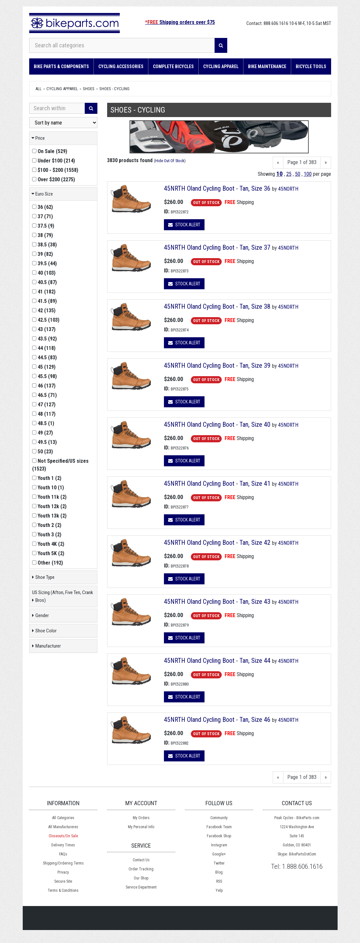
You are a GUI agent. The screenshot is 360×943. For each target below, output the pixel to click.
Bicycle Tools (311, 66)
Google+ (219, 854)
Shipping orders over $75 (180, 22)
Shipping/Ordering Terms (63, 863)
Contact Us (141, 860)
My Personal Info (141, 827)
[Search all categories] (122, 45)
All (38, 88)
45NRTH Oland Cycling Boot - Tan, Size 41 (218, 483)
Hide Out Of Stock (169, 160)
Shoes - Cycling (114, 88)
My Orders (141, 818)
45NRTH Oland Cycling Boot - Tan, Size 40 (218, 424)
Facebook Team (219, 827)
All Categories (63, 818)
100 (308, 174)
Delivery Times (63, 845)
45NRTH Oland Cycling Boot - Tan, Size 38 (218, 306)
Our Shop (141, 878)
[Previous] (278, 163)
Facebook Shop (219, 836)
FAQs (63, 854)
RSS (219, 881)
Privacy (63, 872)
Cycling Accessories (120, 66)
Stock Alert (184, 224)
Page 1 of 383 (302, 162)
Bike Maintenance (267, 66)
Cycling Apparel (221, 66)
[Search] (221, 45)
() (49, 151)
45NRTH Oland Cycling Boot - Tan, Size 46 (218, 719)
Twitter (219, 863)
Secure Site (63, 881)
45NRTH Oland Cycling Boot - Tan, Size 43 (218, 601)
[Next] (325, 163)
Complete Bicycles (173, 66)
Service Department (141, 887)
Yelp (219, 890)
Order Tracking (141, 869)
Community (219, 818)
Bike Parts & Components (61, 66)
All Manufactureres (63, 827)
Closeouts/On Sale (63, 836)
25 (289, 174)
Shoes (88, 88)
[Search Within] (57, 108)
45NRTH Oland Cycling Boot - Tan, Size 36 (218, 188)
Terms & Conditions (63, 890)
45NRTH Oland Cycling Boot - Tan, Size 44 (218, 660)
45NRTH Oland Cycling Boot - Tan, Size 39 (218, 365)
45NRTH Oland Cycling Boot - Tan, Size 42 (218, 542)
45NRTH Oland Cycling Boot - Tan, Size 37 (218, 247)
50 (297, 174)
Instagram (219, 845)
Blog (219, 872)
